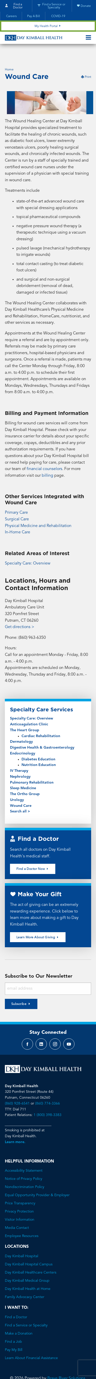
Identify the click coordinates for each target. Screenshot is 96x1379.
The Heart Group (24, 717)
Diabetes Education (38, 746)
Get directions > (19, 614)
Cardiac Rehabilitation (41, 723)
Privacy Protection (19, 1198)
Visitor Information (19, 1206)
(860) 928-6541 (17, 1090)
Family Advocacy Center (24, 1284)
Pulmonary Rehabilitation (32, 769)
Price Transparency (20, 1190)
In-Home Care (17, 519)
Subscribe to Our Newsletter (38, 963)
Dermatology (21, 728)
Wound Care (20, 793)
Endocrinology (22, 740)
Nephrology (20, 763)
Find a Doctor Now (32, 856)
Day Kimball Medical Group (27, 1267)
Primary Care (16, 500)
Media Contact (17, 1215)
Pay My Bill (13, 1337)
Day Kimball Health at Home (27, 1276)
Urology (17, 787)
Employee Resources (21, 1223)
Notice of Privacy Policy (23, 1166)
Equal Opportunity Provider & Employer (37, 1182)
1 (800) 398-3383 (47, 1102)
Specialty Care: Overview (27, 550)
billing (47, 463)
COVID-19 (57, 16)
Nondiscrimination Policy (24, 1174)
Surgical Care (17, 506)
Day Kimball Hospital (21, 1243)
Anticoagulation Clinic (29, 711)
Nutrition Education (39, 752)
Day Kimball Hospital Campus (28, 1251)
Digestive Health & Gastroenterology (42, 734)
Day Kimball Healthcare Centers (30, 1259)
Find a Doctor (16, 1304)
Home (9, 56)
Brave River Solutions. (66, 1365)
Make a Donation (19, 1320)
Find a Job (13, 1328)
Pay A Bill (33, 16)
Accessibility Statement (23, 1157)
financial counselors (44, 456)
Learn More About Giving (37, 924)
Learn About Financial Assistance (31, 1345)
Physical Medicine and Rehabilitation (38, 513)
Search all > (20, 798)
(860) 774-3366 (47, 1090)
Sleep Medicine (23, 775)
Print (86, 64)
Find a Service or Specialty (26, 1312)
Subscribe (19, 991)
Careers (11, 16)
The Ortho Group (25, 781)
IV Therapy (19, 758)
